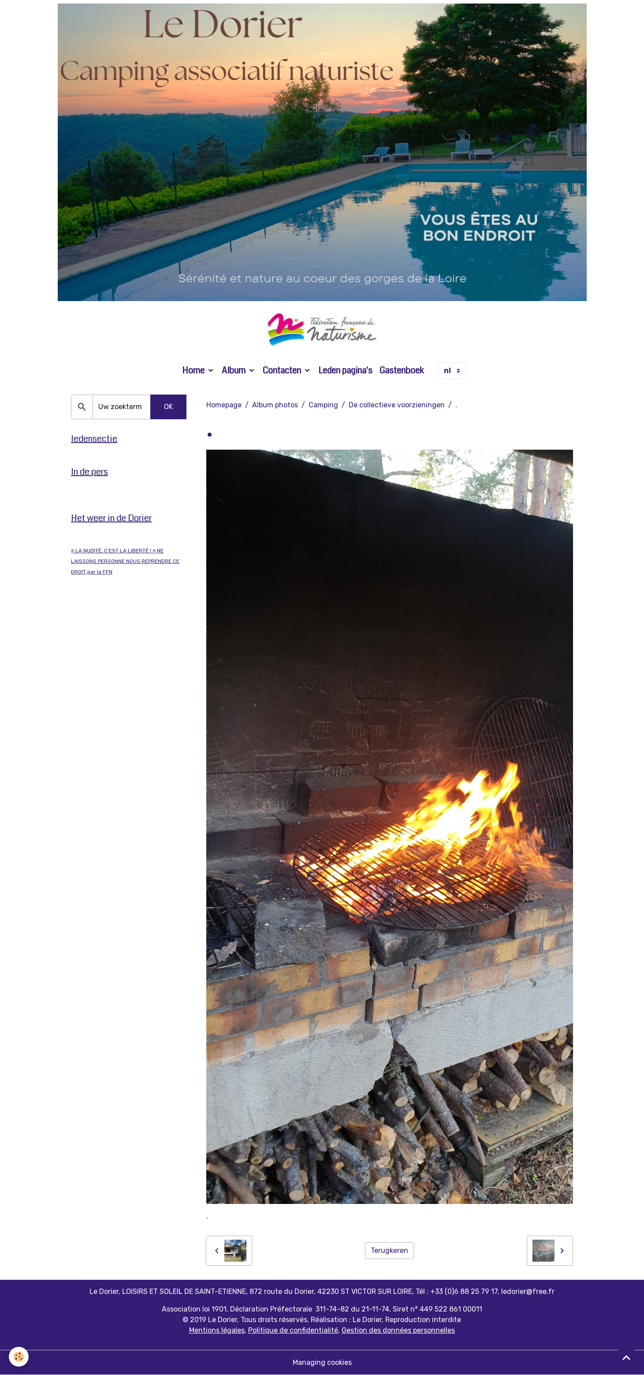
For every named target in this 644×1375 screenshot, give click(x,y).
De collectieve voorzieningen (397, 405)
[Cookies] (19, 1357)
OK (168, 406)
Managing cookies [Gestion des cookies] (322, 1362)
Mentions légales (217, 1330)
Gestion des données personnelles (398, 1330)
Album (234, 370)
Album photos (275, 405)
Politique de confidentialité (293, 1330)
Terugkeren (389, 1250)
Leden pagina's (345, 370)
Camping (323, 405)
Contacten (283, 370)
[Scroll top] (626, 1357)
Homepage (224, 405)
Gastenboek (402, 370)
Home (194, 370)
